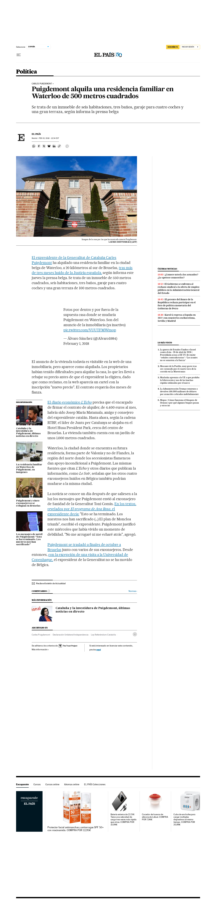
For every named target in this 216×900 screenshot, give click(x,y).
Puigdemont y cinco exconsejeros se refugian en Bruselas (28, 503)
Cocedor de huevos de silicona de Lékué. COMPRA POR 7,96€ (155, 817)
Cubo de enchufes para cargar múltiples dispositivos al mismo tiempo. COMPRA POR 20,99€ (184, 819)
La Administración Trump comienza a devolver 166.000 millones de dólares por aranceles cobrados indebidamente (179, 391)
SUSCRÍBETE (173, 47)
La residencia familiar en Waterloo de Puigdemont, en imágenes (29, 468)
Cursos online (52, 784)
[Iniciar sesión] (190, 47)
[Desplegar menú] (18, 54)
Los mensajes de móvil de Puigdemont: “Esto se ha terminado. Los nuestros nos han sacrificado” (29, 539)
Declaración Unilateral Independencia (70, 634)
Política (26, 72)
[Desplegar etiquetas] (135, 634)
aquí (98, 649)
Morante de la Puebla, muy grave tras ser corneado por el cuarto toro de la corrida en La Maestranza (178, 369)
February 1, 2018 (76, 343)
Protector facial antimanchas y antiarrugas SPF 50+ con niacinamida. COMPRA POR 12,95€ (75, 829)
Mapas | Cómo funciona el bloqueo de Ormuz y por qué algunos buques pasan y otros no (179, 403)
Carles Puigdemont (42, 84)
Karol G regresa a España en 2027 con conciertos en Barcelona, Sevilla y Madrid (177, 317)
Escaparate (22, 784)
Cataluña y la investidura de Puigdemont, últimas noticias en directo (28, 432)
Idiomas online (71, 784)
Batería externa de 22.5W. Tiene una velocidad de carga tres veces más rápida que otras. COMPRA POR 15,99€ (124, 819)
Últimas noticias (167, 269)
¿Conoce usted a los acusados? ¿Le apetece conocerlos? (178, 276)
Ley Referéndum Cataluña (103, 634)
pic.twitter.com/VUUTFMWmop (89, 330)
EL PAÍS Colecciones (94, 784)
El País (36, 134)
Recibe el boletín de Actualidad (51, 583)
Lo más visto (165, 342)
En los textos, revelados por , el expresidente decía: (91, 509)
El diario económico (69, 402)
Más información (40, 649)
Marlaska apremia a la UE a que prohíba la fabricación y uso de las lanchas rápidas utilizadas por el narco (179, 380)
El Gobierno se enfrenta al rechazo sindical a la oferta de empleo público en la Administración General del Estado (178, 288)
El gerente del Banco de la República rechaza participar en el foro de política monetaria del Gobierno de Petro (177, 304)
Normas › (133, 591)
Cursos (37, 784)
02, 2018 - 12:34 (49, 138)
